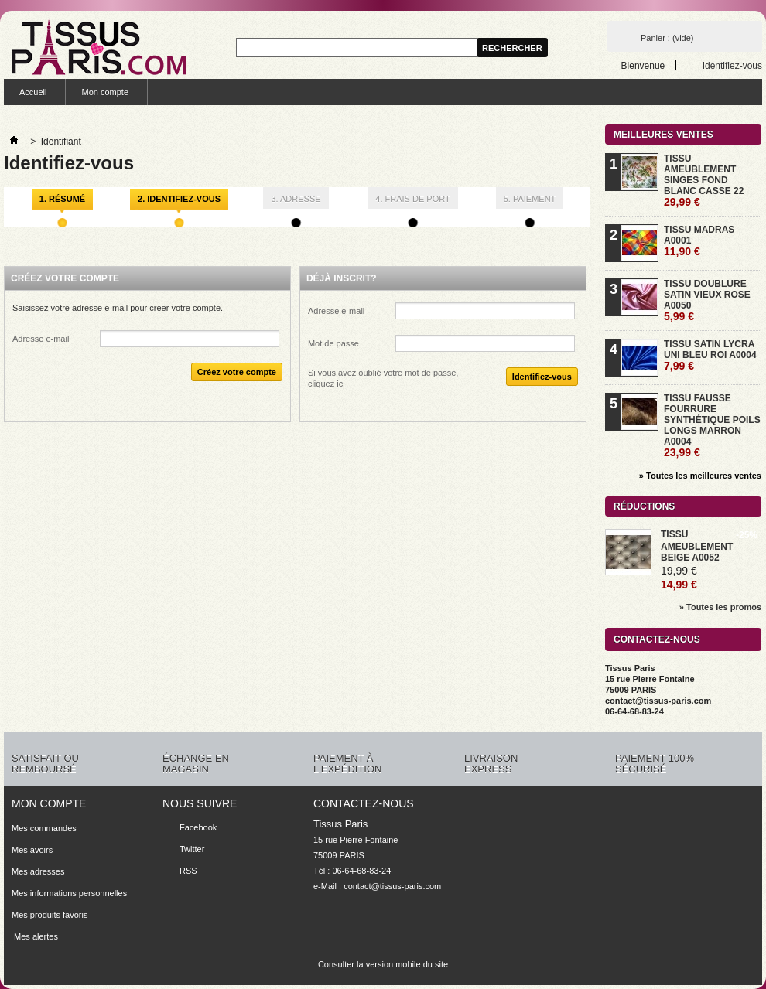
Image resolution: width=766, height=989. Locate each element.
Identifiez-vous (732, 65)
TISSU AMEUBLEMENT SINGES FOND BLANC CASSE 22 (704, 180)
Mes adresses (38, 871)
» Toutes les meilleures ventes (700, 475)
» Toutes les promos (720, 607)
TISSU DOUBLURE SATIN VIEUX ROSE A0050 (707, 300)
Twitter (192, 849)
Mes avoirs (32, 849)
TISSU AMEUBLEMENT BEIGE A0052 (697, 546)
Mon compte (104, 92)
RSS (188, 870)
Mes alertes (35, 936)
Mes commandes (44, 828)
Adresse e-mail (40, 338)
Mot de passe (333, 343)
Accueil (32, 92)
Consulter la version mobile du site (383, 964)
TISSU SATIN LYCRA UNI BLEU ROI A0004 (710, 355)
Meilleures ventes (663, 134)
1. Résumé (62, 198)
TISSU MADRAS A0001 (699, 240)
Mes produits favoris (49, 914)
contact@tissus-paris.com (392, 886)
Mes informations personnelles (69, 893)
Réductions (644, 506)
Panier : (667, 38)
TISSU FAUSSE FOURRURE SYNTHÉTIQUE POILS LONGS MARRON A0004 (712, 426)
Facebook (198, 827)
